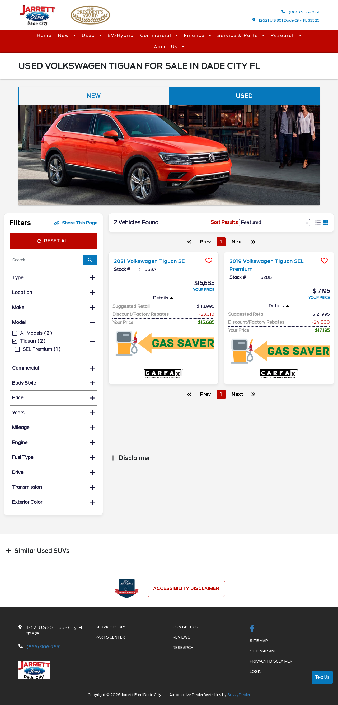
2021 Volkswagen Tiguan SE (154, 261)
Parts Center (110, 637)
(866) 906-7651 (300, 12)
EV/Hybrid (121, 35)
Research (284, 35)
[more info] (163, 252)
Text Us (322, 677)
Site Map (259, 641)
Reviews (181, 637)
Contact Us (185, 627)
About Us (166, 46)
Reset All (53, 240)
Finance (195, 35)
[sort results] (274, 222)
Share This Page (75, 223)
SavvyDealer (238, 695)
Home (44, 35)
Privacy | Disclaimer (271, 661)
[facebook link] (252, 629)
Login (255, 671)
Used (89, 35)
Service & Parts (238, 35)
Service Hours (111, 627)
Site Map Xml (263, 651)
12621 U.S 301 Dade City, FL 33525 (286, 20)
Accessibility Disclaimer (186, 588)
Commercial (156, 35)
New (64, 35)
